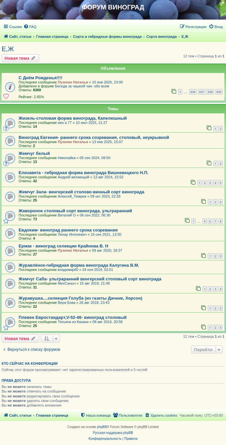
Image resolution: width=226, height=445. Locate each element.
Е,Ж (8, 48)
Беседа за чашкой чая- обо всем (82, 86)
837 (201, 92)
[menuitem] (30, 27)
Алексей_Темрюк (72, 196)
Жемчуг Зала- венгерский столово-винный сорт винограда (81, 191)
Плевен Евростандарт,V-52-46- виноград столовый (73, 317)
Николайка (67, 158)
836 (192, 92)
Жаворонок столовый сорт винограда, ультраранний (75, 210)
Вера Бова (66, 302)
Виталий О (67, 215)
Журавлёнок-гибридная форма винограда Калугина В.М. (79, 265)
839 (219, 92)
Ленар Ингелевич (72, 234)
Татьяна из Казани (73, 322)
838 (210, 92)
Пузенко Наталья (73, 82)
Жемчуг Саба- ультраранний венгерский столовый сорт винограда (90, 278)
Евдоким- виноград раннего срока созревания (68, 230)
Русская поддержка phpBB (113, 433)
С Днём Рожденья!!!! (40, 77)
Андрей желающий (73, 177)
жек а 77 (65, 123)
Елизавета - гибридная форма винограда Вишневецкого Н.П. (83, 172)
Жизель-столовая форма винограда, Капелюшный (73, 118)
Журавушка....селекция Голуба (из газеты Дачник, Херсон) (80, 298)
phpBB (102, 427)
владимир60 (68, 270)
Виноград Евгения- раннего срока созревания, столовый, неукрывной (94, 137)
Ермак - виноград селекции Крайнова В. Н (63, 246)
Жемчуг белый (34, 153)
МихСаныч (67, 283)
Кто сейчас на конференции (30, 363)
